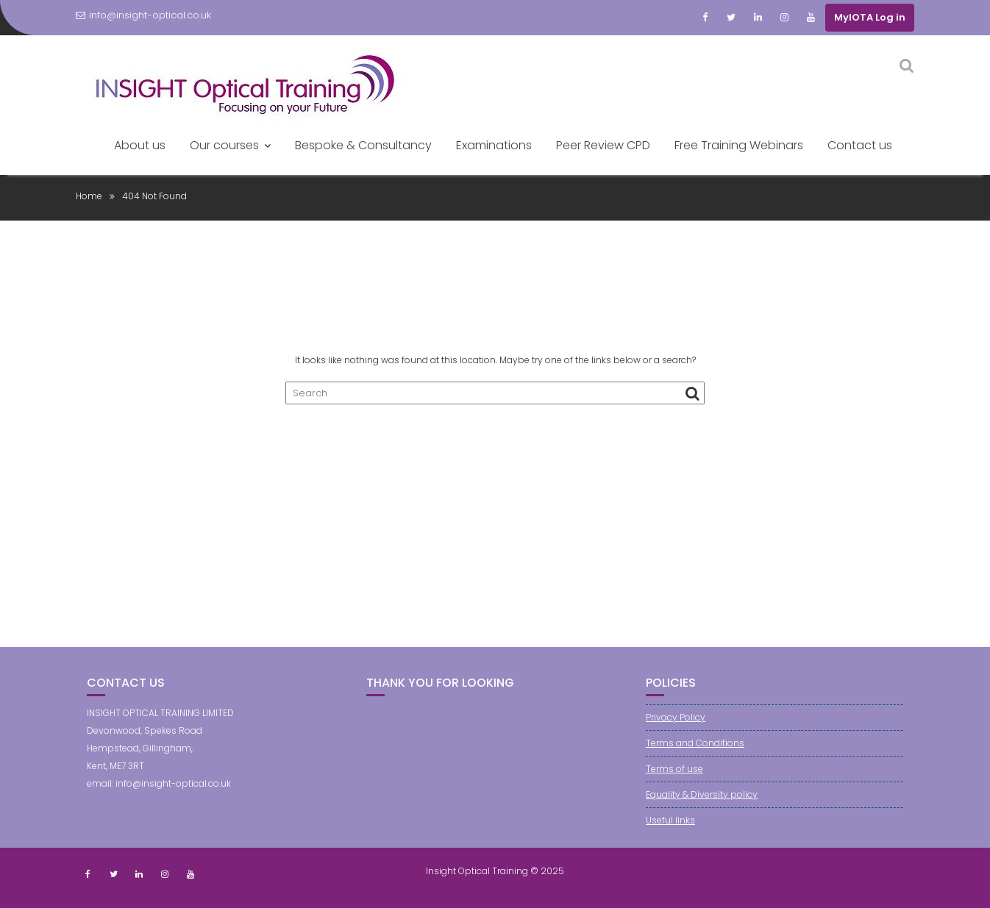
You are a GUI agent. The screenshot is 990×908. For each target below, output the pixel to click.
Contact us (859, 145)
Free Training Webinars (738, 145)
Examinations (494, 145)
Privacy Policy (675, 717)
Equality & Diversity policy (702, 794)
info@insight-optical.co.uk (143, 15)
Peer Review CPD (603, 145)
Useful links (670, 820)
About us (139, 145)
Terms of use (674, 768)
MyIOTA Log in (869, 17)
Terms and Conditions (695, 743)
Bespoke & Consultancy (363, 145)
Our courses (224, 145)
